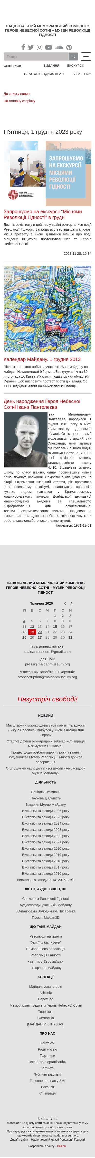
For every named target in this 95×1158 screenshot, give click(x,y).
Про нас (47, 1033)
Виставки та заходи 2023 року (45, 830)
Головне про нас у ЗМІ (47, 1081)
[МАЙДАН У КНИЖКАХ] (45, 1024)
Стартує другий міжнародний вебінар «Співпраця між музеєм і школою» (46, 743)
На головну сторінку (19, 101)
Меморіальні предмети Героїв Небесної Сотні (46, 1005)
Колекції (46, 977)
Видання (51, 65)
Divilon (61, 1146)
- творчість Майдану (46, 968)
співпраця (13, 66)
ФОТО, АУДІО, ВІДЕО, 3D (45, 889)
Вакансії (47, 1087)
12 (32, 626)
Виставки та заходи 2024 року (45, 823)
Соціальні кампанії (45, 792)
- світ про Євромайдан (45, 961)
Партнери (47, 1056)
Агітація (45, 993)
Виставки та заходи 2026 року (45, 811)
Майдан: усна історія (45, 987)
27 (40, 637)
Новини (45, 716)
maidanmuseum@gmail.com (47, 652)
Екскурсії (75, 65)
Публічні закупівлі (48, 1074)
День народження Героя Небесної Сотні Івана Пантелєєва (42, 404)
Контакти (47, 1043)
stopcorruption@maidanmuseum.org (47, 677)
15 (55, 626)
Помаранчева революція (45, 949)
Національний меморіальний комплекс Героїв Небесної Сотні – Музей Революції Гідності (47, 30)
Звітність (48, 1068)
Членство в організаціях (47, 1062)
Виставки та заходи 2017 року (45, 867)
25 (24, 637)
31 (70, 637)
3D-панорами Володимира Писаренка (46, 911)
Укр (76, 74)
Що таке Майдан (46, 927)
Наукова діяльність (46, 798)
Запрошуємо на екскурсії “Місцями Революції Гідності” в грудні (43, 214)
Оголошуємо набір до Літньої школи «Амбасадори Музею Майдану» (46, 770)
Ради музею (47, 1049)
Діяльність (45, 782)
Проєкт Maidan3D (45, 917)
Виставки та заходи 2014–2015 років (45, 880)
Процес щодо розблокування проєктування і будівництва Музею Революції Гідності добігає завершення (45, 757)
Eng (87, 74)
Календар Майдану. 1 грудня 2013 (42, 359)
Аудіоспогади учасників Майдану (46, 905)
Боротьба (45, 999)
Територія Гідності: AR (44, 74)
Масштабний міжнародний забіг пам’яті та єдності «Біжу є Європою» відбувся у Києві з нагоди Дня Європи (45, 730)
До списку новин (16, 94)
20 (40, 632)
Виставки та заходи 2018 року (45, 861)
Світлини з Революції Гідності (45, 899)
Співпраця (47, 1093)
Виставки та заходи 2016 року (45, 874)
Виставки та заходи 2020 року (45, 848)
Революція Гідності (46, 955)
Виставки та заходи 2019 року (45, 855)
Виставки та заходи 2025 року (45, 817)
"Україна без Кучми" (45, 943)
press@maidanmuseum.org (47, 664)
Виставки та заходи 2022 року (45, 836)
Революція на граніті (45, 936)
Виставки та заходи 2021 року (45, 842)
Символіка (46, 1018)
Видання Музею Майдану (46, 804)
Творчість (45, 1012)
